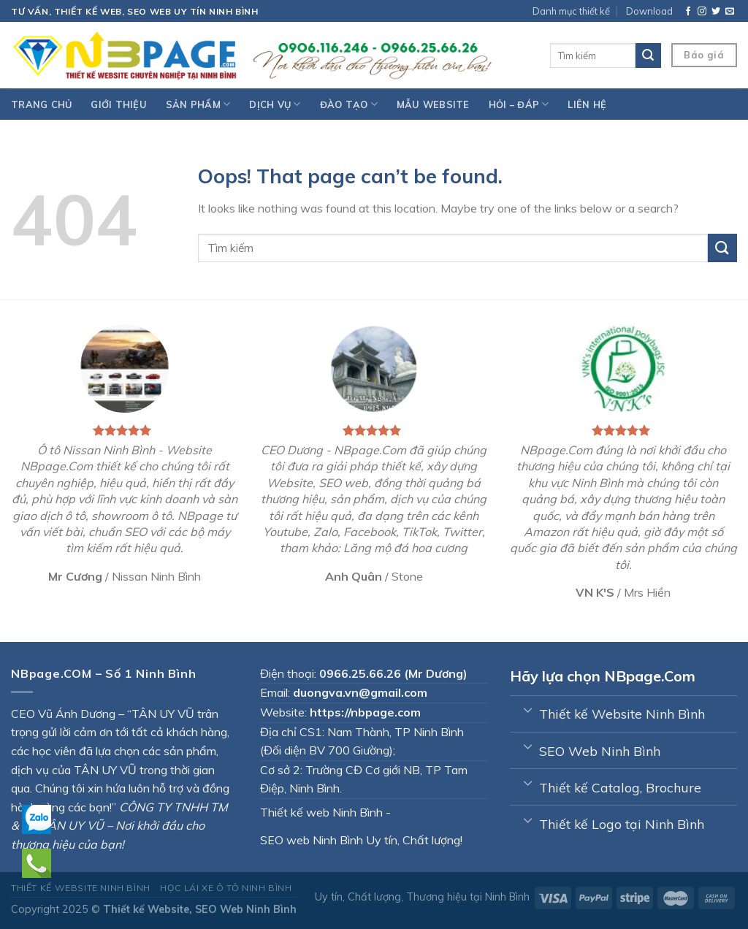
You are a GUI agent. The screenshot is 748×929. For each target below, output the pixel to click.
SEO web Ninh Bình (311, 840)
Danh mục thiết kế (571, 11)
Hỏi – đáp (519, 104)
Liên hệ (587, 104)
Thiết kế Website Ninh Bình (80, 887)
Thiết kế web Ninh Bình (321, 812)
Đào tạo (349, 104)
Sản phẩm (198, 104)
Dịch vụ (274, 104)
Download (649, 11)
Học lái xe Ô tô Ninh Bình (225, 887)
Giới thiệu (119, 104)
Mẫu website (433, 104)
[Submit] (722, 248)
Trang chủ (41, 104)
